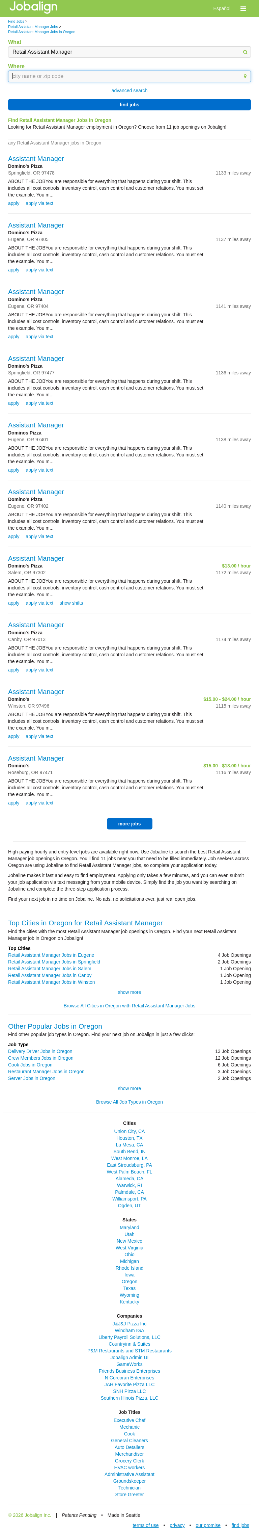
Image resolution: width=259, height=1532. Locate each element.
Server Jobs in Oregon (31, 1078)
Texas (129, 1288)
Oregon (130, 1281)
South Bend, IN (130, 1151)
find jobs (129, 104)
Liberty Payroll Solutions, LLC (129, 1337)
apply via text (39, 203)
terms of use (146, 1525)
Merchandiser (129, 1454)
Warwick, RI (129, 1185)
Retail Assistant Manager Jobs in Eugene (51, 955)
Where (16, 66)
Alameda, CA (129, 1178)
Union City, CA (129, 1131)
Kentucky (129, 1301)
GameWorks (129, 1364)
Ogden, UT (129, 1205)
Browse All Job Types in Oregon (129, 1102)
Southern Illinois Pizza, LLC (129, 1398)
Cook (129, 1433)
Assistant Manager (36, 158)
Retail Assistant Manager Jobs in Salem (49, 968)
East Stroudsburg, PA (129, 1165)
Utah (129, 1234)
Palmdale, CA (129, 1192)
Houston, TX (129, 1138)
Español (221, 8)
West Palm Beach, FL (129, 1171)
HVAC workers (129, 1467)
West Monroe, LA (129, 1158)
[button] (243, 8)
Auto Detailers (129, 1447)
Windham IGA (129, 1330)
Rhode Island (130, 1268)
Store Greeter (129, 1494)
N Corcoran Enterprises (129, 1377)
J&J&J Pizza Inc (129, 1323)
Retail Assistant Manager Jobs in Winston (51, 982)
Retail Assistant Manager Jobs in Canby (49, 975)
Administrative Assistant (129, 1474)
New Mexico (129, 1241)
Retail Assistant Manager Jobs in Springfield (54, 962)
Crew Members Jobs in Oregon (41, 1058)
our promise (208, 1525)
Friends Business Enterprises (129, 1371)
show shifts (71, 603)
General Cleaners (129, 1440)
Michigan (129, 1261)
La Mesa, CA (129, 1144)
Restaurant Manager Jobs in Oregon (46, 1071)
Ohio (129, 1254)
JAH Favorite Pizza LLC (130, 1384)
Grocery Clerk (129, 1460)
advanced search (130, 90)
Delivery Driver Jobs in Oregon (40, 1051)
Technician (129, 1487)
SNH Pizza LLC (129, 1391)
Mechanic (129, 1427)
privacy (177, 1525)
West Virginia (129, 1247)
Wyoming (129, 1295)
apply (13, 203)
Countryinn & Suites (129, 1344)
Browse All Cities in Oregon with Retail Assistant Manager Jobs (130, 1005)
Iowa (129, 1274)
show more (129, 992)
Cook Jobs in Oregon (30, 1064)
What (14, 42)
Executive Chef (129, 1420)
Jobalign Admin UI (130, 1357)
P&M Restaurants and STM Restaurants (129, 1350)
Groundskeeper (129, 1481)
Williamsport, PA (129, 1198)
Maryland (129, 1227)
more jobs (129, 823)
